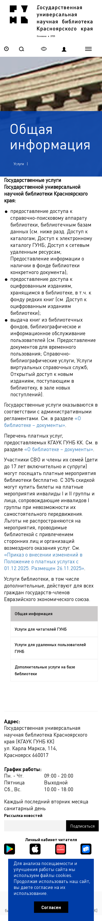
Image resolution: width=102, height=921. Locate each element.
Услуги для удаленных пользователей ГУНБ (50, 648)
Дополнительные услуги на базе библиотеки (45, 670)
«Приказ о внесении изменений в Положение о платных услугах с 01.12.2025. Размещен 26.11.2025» (44, 561)
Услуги (19, 163)
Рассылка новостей (23, 815)
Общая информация (33, 613)
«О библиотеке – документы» (42, 421)
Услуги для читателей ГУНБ (41, 629)
